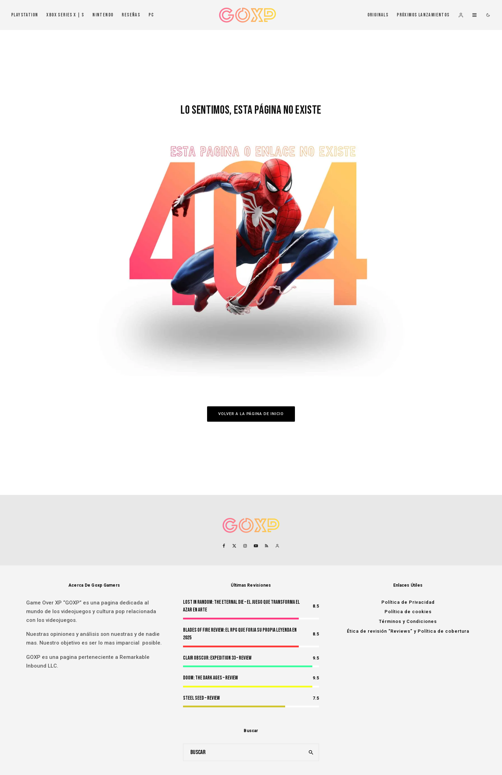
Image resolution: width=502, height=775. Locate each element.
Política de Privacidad (408, 602)
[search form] (243, 752)
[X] (234, 546)
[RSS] (266, 546)
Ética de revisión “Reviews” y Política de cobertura (408, 631)
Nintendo (102, 15)
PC (151, 15)
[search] (311, 752)
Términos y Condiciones (408, 621)
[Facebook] (224, 546)
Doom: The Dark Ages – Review (210, 678)
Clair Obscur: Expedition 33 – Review (217, 658)
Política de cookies (408, 611)
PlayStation (24, 15)
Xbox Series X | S (65, 15)
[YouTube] (255, 546)
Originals (378, 15)
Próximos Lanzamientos (423, 15)
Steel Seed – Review (201, 698)
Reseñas (131, 15)
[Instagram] (245, 546)
